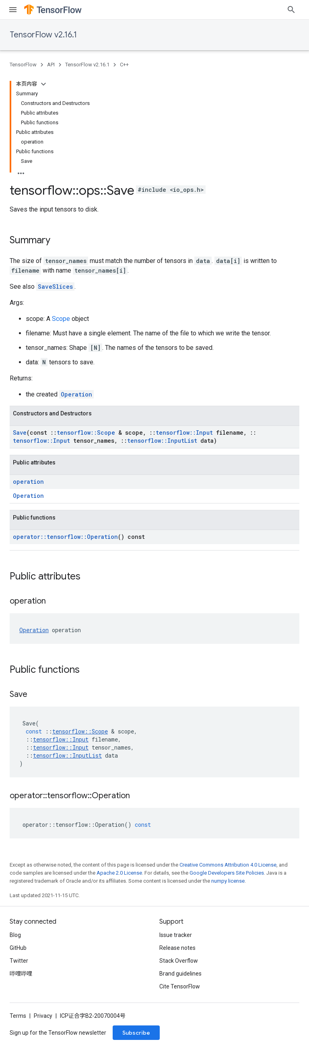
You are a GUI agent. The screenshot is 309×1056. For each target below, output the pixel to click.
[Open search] (291, 9)
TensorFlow (23, 65)
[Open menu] (13, 9)
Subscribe (136, 1032)
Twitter (19, 960)
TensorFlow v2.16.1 (43, 35)
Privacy (43, 1016)
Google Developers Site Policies (227, 873)
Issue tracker (175, 935)
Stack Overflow (178, 960)
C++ (124, 65)
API (51, 65)
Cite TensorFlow (179, 986)
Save (20, 432)
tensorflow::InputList (162, 440)
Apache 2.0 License (119, 873)
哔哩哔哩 (21, 973)
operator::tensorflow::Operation (65, 536)
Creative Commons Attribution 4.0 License (227, 865)
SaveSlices (55, 286)
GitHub (18, 948)
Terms (18, 1016)
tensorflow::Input (184, 432)
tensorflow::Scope (86, 432)
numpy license (228, 881)
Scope (61, 319)
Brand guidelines (180, 973)
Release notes (177, 948)
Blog (15, 935)
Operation (76, 394)
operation (28, 481)
